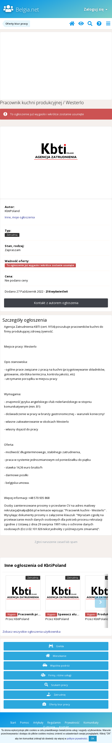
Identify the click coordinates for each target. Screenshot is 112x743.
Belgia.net (27, 9)
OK (92, 738)
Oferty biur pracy (56, 704)
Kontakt (64, 727)
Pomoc (24, 723)
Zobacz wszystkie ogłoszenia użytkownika (31, 632)
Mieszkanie (56, 656)
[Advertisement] (56, 65)
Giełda (56, 646)
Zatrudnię (56, 694)
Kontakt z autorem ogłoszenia (56, 303)
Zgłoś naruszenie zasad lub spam (56, 542)
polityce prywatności (77, 738)
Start (13, 723)
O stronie (49, 727)
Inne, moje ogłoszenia (20, 217)
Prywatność (72, 723)
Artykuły (38, 723)
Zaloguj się (95, 9)
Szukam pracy (56, 685)
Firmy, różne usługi (56, 675)
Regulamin (54, 723)
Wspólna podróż (56, 665)
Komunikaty (91, 723)
